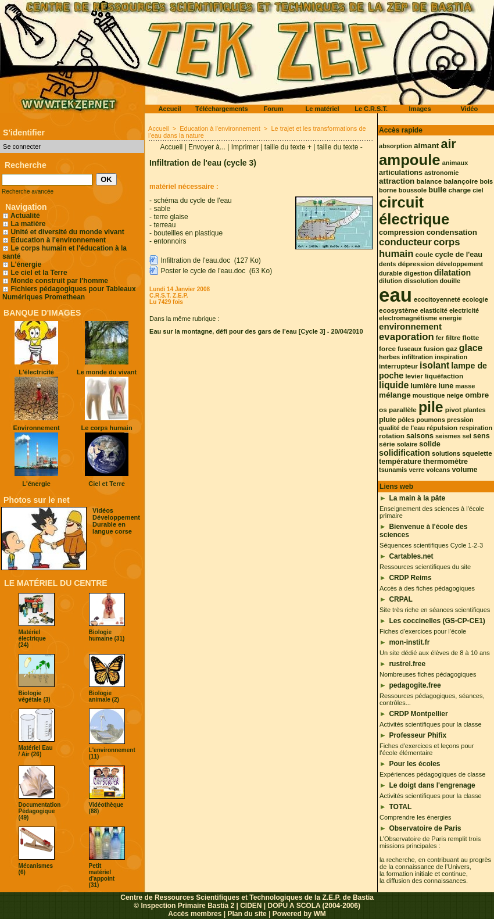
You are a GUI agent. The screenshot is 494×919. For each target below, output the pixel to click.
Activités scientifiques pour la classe (430, 724)
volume (464, 470)
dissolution (421, 280)
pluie (387, 420)
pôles (406, 419)
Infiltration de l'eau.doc (195, 260)
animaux (455, 162)
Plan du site (246, 914)
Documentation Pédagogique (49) (40, 811)
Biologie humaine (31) (107, 635)
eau (395, 295)
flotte (471, 338)
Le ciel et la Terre (38, 273)
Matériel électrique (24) (32, 638)
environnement (410, 326)
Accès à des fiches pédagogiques (427, 588)
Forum (273, 108)
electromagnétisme (408, 317)
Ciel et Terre (106, 483)
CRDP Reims (410, 578)
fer (440, 337)
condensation (452, 232)
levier (414, 376)
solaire (407, 444)
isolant (434, 365)
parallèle (403, 410)
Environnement (36, 427)
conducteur (405, 242)
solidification (404, 452)
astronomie (441, 172)
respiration (475, 427)
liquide (394, 385)
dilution (390, 280)
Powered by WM (299, 914)
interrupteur (398, 366)
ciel (477, 190)
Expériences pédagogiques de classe (432, 774)
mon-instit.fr (409, 642)
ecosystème (398, 310)
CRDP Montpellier (418, 714)
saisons (420, 436)
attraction (396, 181)
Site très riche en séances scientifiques (435, 609)
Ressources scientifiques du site (425, 566)
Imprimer (245, 147)
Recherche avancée (27, 191)
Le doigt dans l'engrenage (432, 785)
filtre (453, 338)
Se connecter (22, 146)
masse (465, 385)
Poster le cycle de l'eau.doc (202, 271)
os (383, 410)
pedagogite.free (415, 685)
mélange (395, 395)
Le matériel (322, 108)
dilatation (452, 272)
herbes (389, 356)
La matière (27, 224)
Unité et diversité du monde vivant (67, 232)
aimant (426, 145)
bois (486, 181)
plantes (474, 409)
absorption (395, 145)
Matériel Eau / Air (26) (36, 751)
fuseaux (410, 348)
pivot (453, 410)
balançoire (460, 181)
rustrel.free (407, 664)
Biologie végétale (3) (35, 696)
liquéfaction (444, 376)
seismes (447, 435)
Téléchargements (221, 108)
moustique (429, 395)
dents (387, 263)
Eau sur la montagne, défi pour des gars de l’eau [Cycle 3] (237, 331)
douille (450, 280)
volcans (438, 469)
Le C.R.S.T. (371, 108)
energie (450, 317)
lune (445, 386)
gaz (451, 349)
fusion (434, 349)
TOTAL (400, 807)
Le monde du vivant (107, 372)
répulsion (442, 428)
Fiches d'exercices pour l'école (423, 631)
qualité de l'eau (402, 427)
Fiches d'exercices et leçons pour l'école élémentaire (427, 749)
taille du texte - (340, 147)
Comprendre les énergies (416, 817)
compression (401, 232)
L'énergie (21, 264)
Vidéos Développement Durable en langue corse (116, 521)
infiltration (417, 356)
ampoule (410, 160)
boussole (413, 190)
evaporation (406, 336)
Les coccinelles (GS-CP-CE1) (437, 621)
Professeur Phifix (417, 735)
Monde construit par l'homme (59, 281)
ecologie (475, 299)
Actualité (21, 216)
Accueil (170, 108)
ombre (477, 395)
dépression (416, 264)
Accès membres (194, 914)
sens (481, 436)
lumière (423, 386)
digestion (418, 273)
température (400, 461)
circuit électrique (414, 210)
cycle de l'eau (458, 255)
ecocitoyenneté (437, 299)
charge (460, 190)
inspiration (451, 356)
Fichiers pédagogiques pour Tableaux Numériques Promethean (69, 293)
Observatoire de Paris (425, 828)
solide (429, 444)
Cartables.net (411, 556)
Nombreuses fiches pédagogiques (428, 674)
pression (460, 419)
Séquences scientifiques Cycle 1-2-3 (431, 545)
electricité (464, 310)
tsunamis (393, 469)
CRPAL (400, 599)
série (387, 444)
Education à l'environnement (58, 240)
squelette (477, 453)
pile (430, 407)
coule (425, 255)
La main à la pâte (417, 498)
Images (420, 108)
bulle (437, 189)
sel (467, 435)
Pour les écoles (414, 764)
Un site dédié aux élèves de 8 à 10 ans (435, 652)
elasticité (434, 310)
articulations (401, 173)
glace (471, 348)
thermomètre (445, 461)
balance (429, 181)
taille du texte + (288, 147)
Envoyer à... (206, 147)
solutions (446, 453)
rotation (391, 436)
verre (416, 469)
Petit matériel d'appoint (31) (102, 875)
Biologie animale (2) (104, 696)
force (387, 349)
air (448, 144)
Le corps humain (107, 427)
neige (454, 395)
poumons (430, 419)
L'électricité (36, 372)
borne (388, 190)
